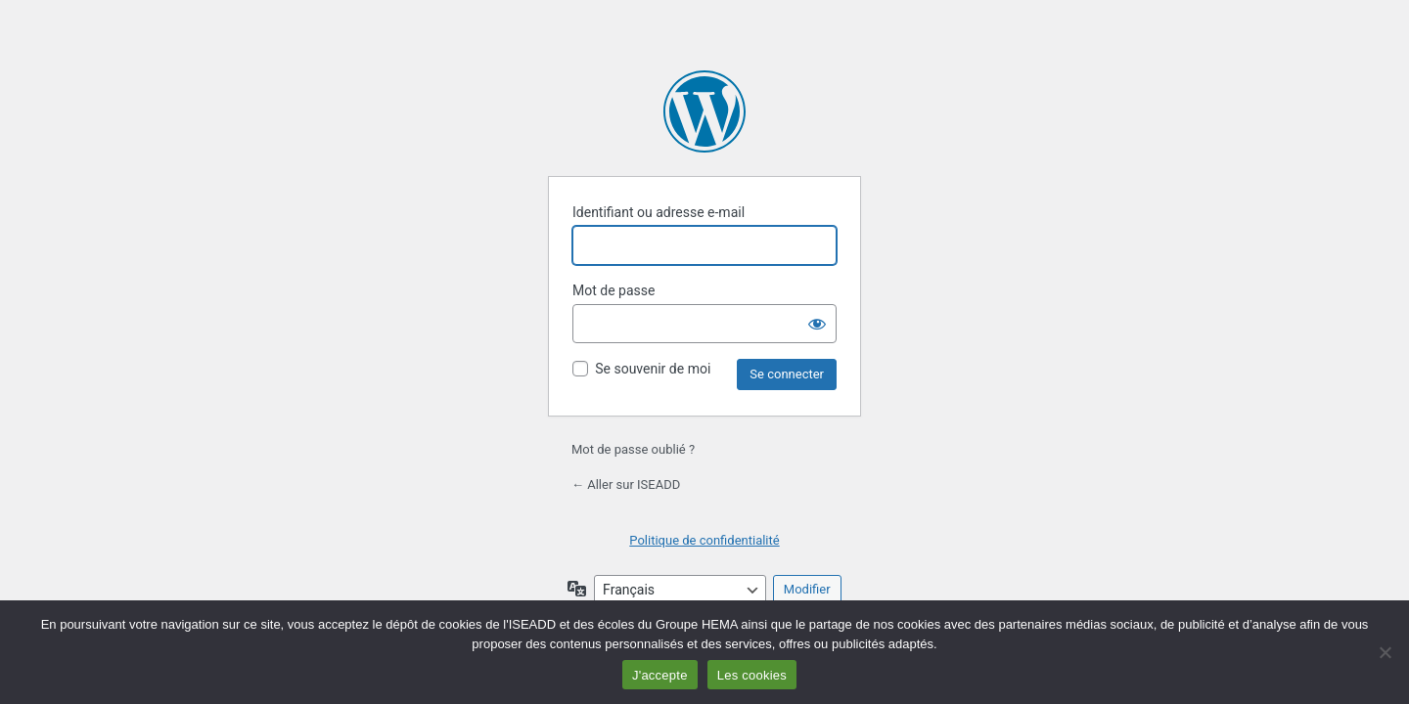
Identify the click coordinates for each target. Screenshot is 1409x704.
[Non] (1384, 652)
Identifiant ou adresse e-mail (658, 212)
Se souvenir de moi (652, 368)
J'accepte (660, 675)
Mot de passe (613, 290)
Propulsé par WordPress (704, 111)
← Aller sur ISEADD (625, 484)
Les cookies (752, 675)
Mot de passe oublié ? (633, 449)
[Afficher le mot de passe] (817, 323)
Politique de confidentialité (704, 540)
